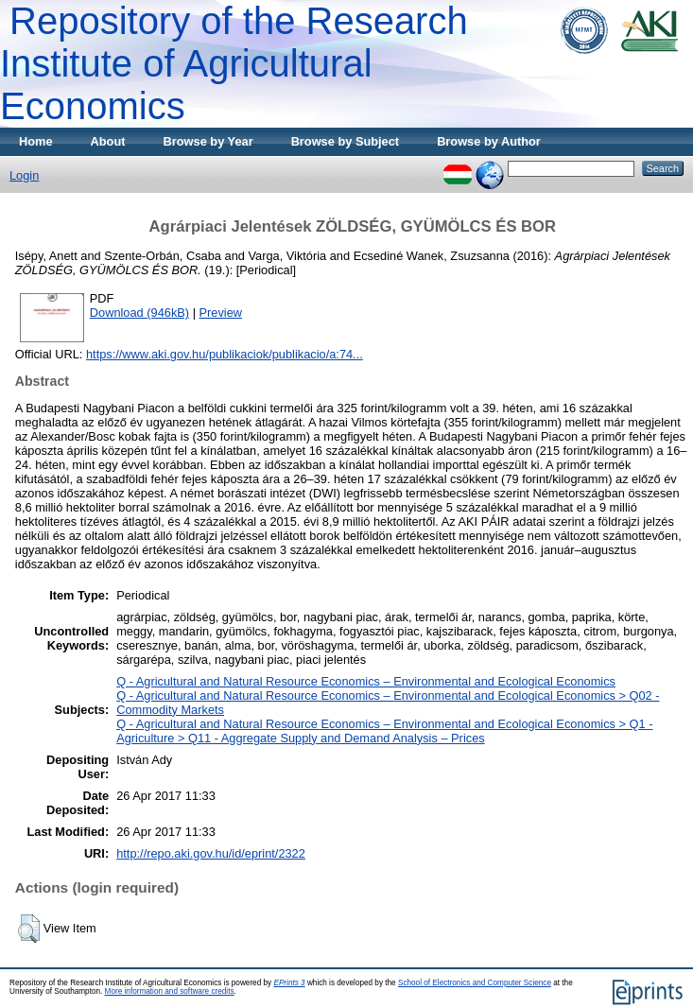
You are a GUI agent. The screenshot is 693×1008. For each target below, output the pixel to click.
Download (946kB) (139, 312)
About (108, 141)
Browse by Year (208, 141)
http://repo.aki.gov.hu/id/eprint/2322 (210, 853)
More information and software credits (169, 991)
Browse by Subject (345, 141)
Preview (221, 312)
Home (36, 141)
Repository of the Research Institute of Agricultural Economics (234, 63)
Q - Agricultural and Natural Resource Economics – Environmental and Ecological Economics (365, 681)
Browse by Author (489, 141)
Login (24, 175)
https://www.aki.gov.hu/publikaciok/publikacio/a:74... (224, 354)
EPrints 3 (288, 983)
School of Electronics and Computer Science (474, 983)
